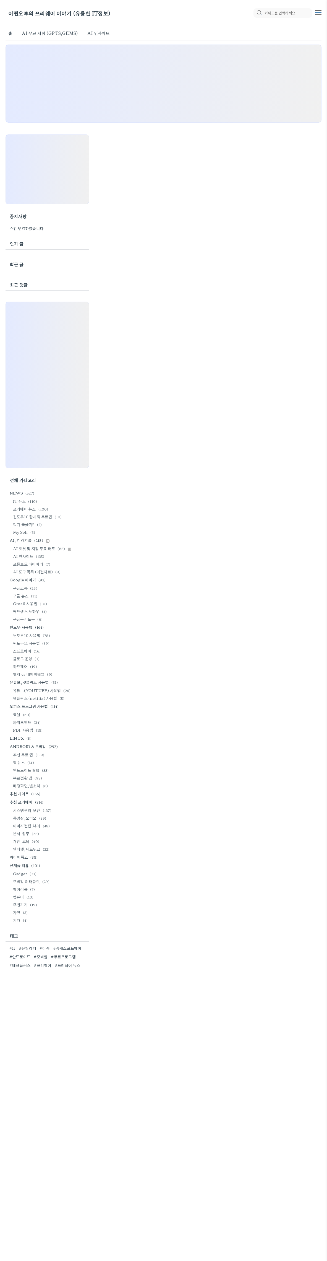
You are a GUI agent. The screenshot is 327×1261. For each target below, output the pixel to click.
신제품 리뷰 (26, 865)
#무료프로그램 (63, 956)
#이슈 (45, 948)
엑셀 (22, 714)
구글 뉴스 (26, 596)
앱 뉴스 (24, 762)
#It (12, 948)
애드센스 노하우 (30, 611)
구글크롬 (26, 588)
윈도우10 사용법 (32, 635)
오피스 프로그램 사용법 (35, 706)
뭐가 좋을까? (28, 524)
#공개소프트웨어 (67, 948)
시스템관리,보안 (33, 810)
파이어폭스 (24, 857)
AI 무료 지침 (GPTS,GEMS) (50, 33)
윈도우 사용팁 (28, 627)
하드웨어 (26, 666)
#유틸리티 (27, 948)
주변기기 (26, 904)
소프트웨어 (27, 651)
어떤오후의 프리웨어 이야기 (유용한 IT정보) (59, 13)
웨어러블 (25, 889)
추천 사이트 (26, 793)
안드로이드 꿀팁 (32, 770)
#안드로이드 (19, 956)
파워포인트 (27, 722)
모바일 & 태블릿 (32, 881)
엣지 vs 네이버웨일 (33, 674)
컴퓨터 (24, 897)
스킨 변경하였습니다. (27, 228)
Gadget (25, 873)
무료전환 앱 (28, 778)
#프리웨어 (42, 965)
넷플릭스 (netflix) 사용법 (39, 698)
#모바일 (41, 956)
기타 (21, 920)
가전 (21, 912)
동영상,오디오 (30, 818)
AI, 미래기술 (29, 540)
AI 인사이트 (98, 33)
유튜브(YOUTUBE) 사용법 (42, 690)
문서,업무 (27, 833)
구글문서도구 (28, 619)
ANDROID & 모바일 (34, 746)
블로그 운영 (27, 658)
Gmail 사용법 (31, 603)
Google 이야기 (28, 579)
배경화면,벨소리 (31, 785)
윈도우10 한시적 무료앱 (38, 516)
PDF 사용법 (28, 730)
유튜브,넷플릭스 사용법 (34, 682)
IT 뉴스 (26, 501)
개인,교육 (27, 841)
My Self (25, 532)
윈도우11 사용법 (32, 643)
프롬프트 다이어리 (32, 564)
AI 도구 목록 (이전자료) (37, 571)
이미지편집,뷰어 (32, 825)
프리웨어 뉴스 (31, 509)
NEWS (23, 493)
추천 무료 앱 (29, 754)
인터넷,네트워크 (32, 849)
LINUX (21, 738)
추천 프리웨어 (27, 802)
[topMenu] (318, 12)
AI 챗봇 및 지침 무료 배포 (42, 548)
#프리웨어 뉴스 (67, 965)
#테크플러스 (19, 965)
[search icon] (259, 13)
